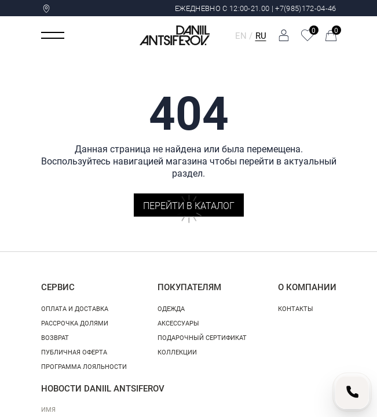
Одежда (171, 308)
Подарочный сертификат (202, 337)
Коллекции (177, 352)
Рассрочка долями (74, 323)
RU (260, 35)
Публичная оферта (74, 352)
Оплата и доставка (74, 308)
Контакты (295, 308)
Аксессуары (178, 323)
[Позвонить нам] (352, 392)
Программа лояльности (84, 366)
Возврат (55, 337)
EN (241, 35)
